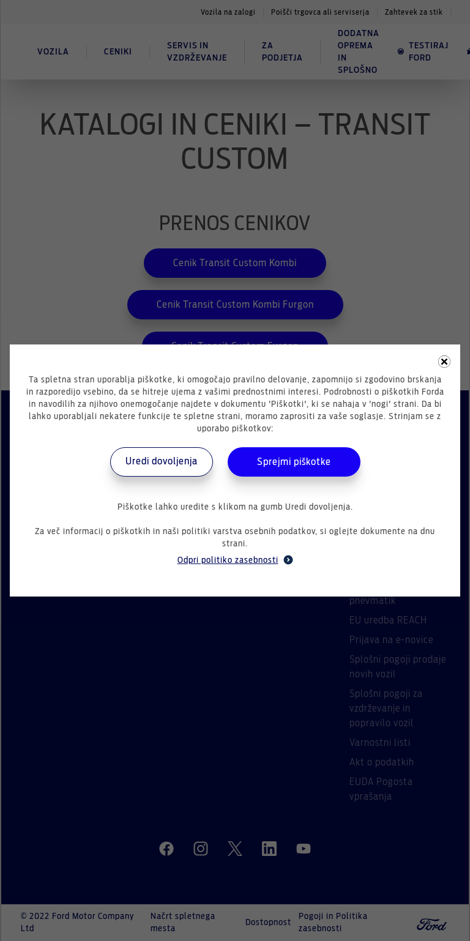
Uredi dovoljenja (161, 461)
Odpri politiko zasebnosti (235, 560)
